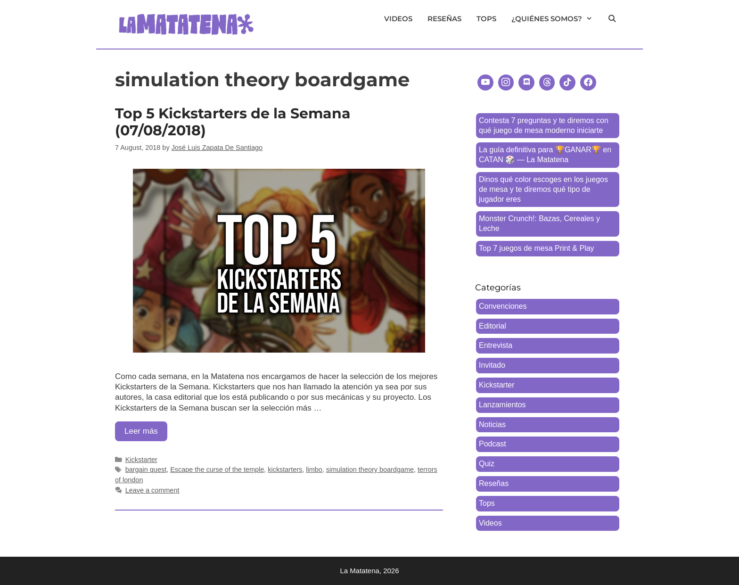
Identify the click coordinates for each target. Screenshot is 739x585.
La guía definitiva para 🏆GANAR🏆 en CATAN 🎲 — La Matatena (545, 155)
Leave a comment (152, 490)
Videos (398, 18)
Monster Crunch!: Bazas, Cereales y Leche (539, 223)
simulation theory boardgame (370, 469)
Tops (486, 18)
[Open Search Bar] (612, 18)
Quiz (486, 464)
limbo (314, 469)
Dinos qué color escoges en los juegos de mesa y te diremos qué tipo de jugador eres (543, 189)
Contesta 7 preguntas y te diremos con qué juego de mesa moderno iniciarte (543, 125)
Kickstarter (141, 459)
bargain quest (146, 469)
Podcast (492, 444)
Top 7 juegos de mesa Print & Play (536, 248)
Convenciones (502, 306)
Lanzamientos (502, 405)
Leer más (145, 433)
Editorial (492, 326)
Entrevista (495, 345)
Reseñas (444, 18)
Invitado (492, 365)
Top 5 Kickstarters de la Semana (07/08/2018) (233, 122)
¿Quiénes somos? (555, 18)
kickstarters (285, 469)
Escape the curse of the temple (217, 469)
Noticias (492, 424)
